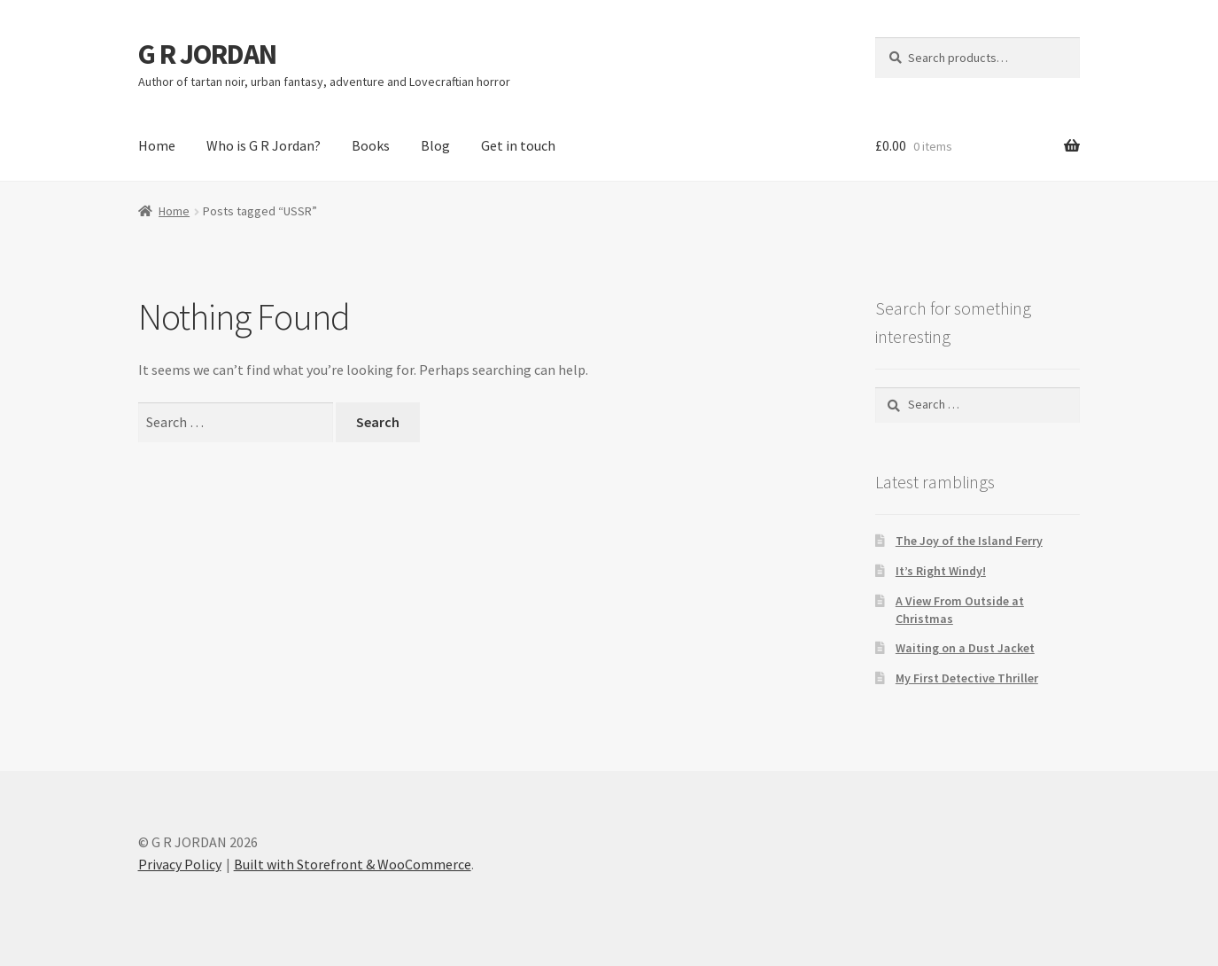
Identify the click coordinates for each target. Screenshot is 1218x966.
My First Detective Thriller (967, 678)
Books (371, 145)
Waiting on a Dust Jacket (965, 648)
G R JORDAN (207, 54)
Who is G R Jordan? (263, 145)
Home (156, 145)
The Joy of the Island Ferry (969, 541)
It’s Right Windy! (941, 571)
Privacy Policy (179, 864)
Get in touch (518, 145)
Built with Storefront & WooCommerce (352, 864)
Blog (435, 145)
